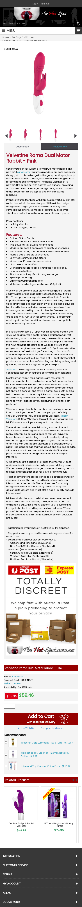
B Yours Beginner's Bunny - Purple (58, 825)
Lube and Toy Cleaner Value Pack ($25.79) (46, 766)
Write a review (12, 683)
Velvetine (17, 676)
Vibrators (11, 369)
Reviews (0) (60, 146)
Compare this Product (53, 728)
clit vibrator (23, 172)
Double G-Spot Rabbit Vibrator (21, 825)
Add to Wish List (26, 728)
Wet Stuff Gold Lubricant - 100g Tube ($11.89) (47, 742)
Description (22, 146)
